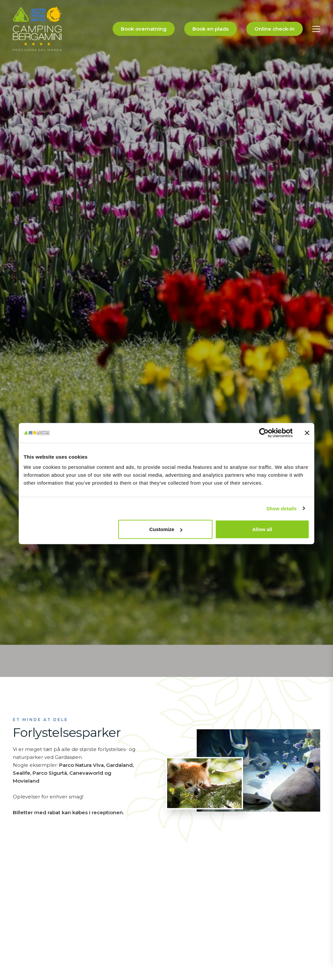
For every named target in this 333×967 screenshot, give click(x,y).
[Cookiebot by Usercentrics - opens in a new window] (264, 433)
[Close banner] (307, 432)
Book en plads (210, 29)
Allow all (262, 529)
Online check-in (275, 29)
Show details (281, 508)
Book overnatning (143, 29)
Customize (165, 529)
